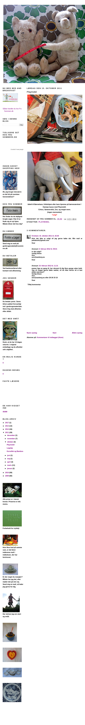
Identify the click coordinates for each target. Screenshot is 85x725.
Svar (33, 243)
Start (54, 333)
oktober (10, 442)
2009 (7, 476)
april (9, 462)
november (11, 438)
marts (9, 465)
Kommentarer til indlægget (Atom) (50, 337)
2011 (7, 432)
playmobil (44, 222)
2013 (7, 426)
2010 (7, 472)
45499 (5, 412)
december (11, 435)
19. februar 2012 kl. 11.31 (48, 266)
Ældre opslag (77, 333)
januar (9, 468)
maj (8, 459)
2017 (7, 423)
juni (9, 455)
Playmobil (11, 445)
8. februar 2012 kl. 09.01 (48, 249)
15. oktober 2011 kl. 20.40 (49, 236)
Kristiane (35, 236)
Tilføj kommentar (34, 284)
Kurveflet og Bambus (15, 451)
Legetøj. (10, 448)
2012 (7, 429)
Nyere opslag (32, 333)
